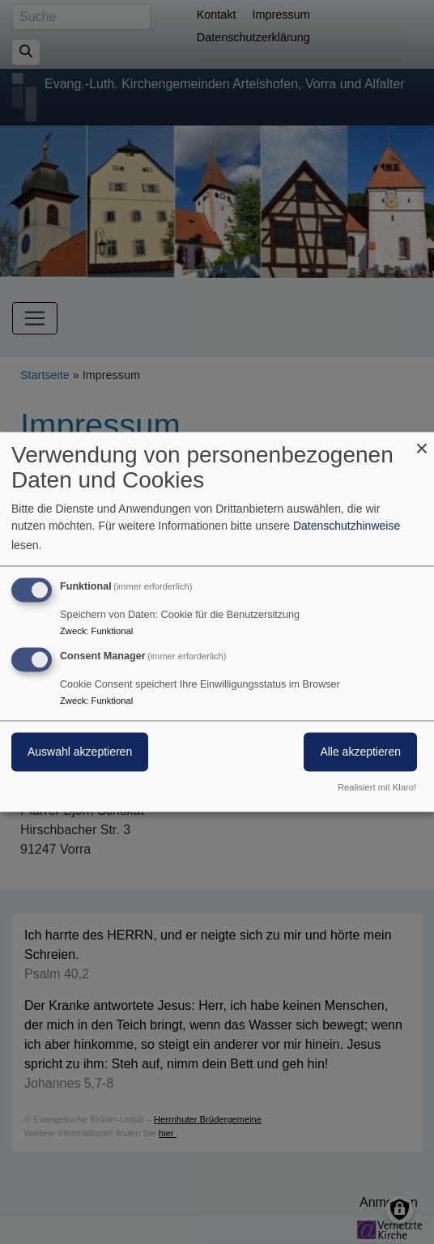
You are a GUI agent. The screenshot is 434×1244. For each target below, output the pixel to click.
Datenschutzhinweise (346, 526)
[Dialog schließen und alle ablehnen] (422, 442)
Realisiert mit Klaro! (377, 788)
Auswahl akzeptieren (80, 752)
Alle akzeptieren (360, 752)
